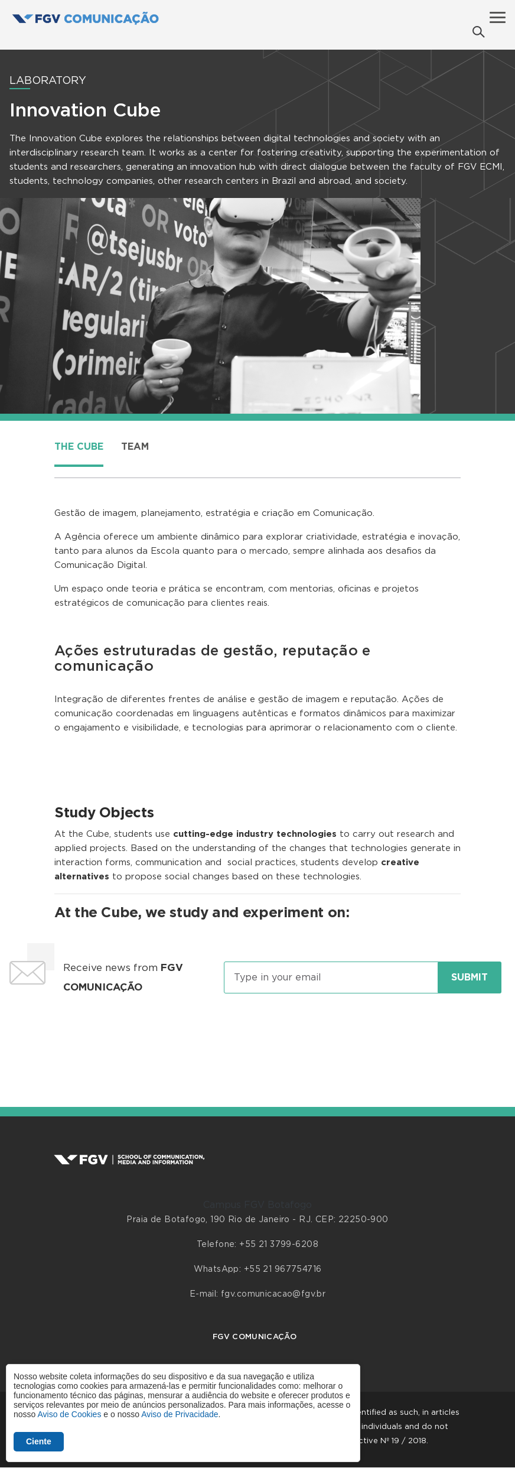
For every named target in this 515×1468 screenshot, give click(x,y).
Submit (469, 977)
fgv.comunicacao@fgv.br (273, 1294)
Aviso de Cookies (69, 1414)
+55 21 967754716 (283, 1269)
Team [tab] (135, 447)
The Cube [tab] (78, 447)
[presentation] (257, 1039)
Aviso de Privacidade (179, 1414)
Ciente (38, 1441)
